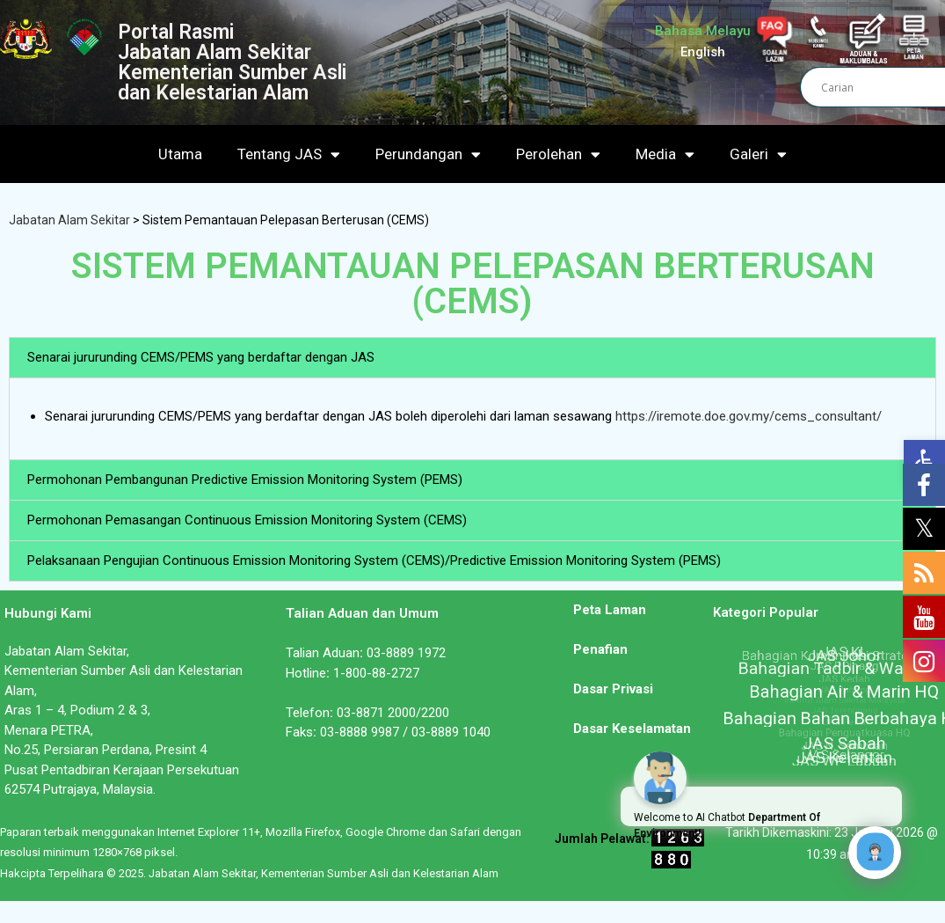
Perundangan (428, 154)
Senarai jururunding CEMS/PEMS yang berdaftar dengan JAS (200, 357)
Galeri (758, 154)
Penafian (600, 649)
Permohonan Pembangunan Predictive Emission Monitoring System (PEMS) (244, 479)
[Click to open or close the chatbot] (874, 852)
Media (665, 154)
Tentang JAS (288, 154)
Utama (180, 154)
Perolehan (558, 154)
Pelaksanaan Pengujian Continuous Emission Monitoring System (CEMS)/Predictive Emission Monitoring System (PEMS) (374, 560)
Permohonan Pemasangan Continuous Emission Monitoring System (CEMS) (247, 520)
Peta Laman (609, 610)
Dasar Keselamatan (632, 728)
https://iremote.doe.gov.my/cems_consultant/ (748, 416)
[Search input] (881, 87)
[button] (472, 357)
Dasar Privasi (613, 689)
